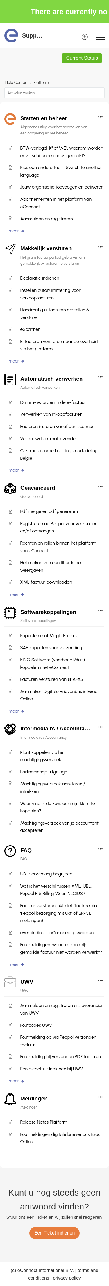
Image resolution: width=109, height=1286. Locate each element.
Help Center (15, 82)
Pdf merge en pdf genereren (49, 511)
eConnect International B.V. (45, 1270)
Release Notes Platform (43, 1122)
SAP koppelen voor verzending (51, 647)
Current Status (82, 58)
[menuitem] (85, 37)
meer (17, 231)
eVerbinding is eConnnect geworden (57, 932)
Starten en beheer (43, 118)
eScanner (30, 329)
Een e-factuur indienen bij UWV (51, 1069)
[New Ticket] (54, 1233)
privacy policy (67, 1278)
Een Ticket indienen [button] (54, 1232)
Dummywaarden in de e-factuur (53, 402)
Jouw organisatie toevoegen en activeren (61, 187)
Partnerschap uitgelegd (43, 772)
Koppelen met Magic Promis (48, 635)
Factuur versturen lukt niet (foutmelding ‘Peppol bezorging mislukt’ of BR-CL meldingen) (59, 913)
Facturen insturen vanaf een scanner (57, 426)
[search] (54, 92)
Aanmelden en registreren (46, 218)
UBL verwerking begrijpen (46, 874)
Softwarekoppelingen (48, 612)
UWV (26, 982)
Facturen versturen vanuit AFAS (51, 679)
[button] (99, 92)
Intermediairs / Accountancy (57, 728)
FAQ (26, 850)
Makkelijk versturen (46, 248)
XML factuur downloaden (46, 582)
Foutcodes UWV (36, 1025)
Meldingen (34, 1098)
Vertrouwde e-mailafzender (48, 438)
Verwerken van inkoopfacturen (51, 414)
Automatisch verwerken (51, 379)
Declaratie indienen (39, 278)
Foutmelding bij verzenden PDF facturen (60, 1056)
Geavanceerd (37, 488)
